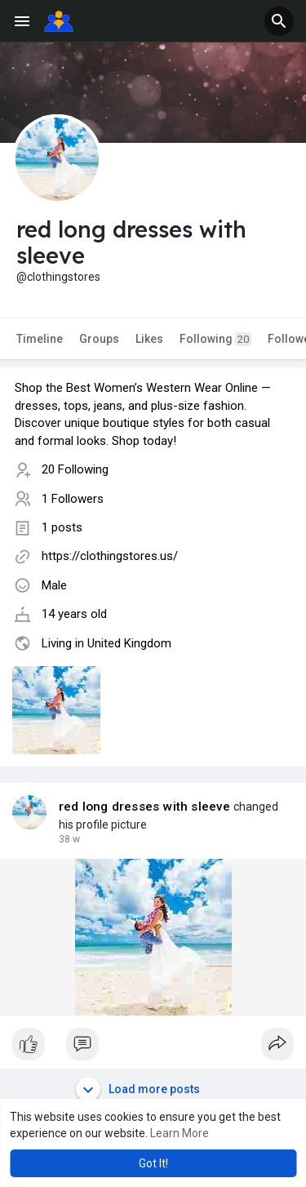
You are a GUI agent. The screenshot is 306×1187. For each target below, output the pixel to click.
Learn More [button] (179, 1133)
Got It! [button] (153, 1163)
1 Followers (73, 498)
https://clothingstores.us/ (110, 556)
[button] (279, 21)
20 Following (75, 469)
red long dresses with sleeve (145, 806)
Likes (149, 338)
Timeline (39, 338)
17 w (69, 839)
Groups (99, 338)
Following (215, 339)
